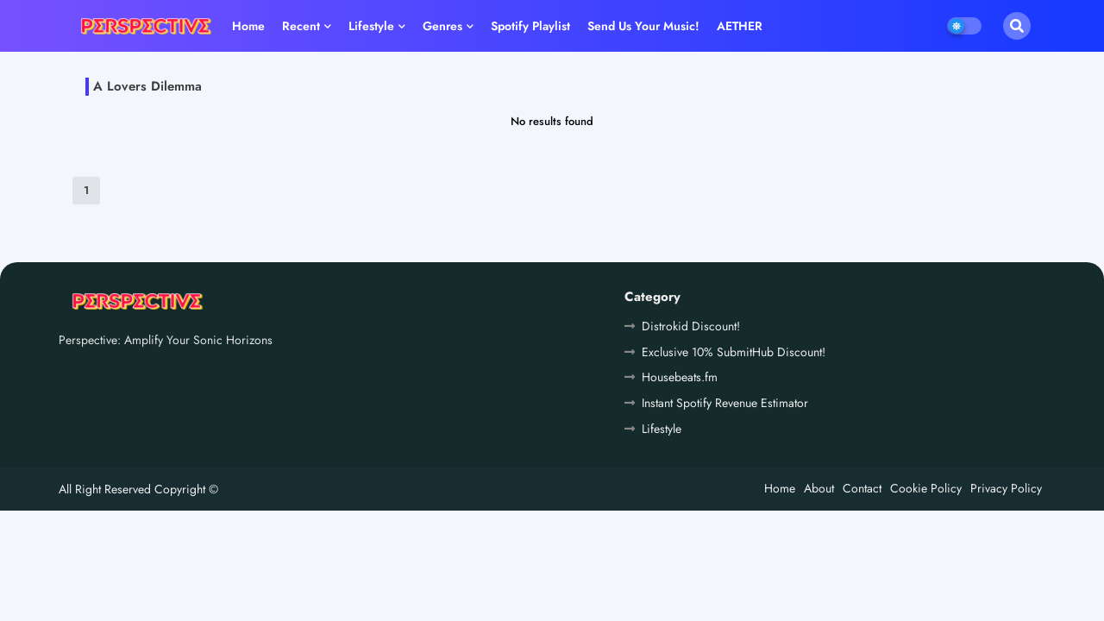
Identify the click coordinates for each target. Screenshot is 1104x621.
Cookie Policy (926, 488)
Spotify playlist (530, 25)
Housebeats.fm (680, 377)
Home (248, 25)
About (819, 488)
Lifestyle (371, 25)
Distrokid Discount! (691, 326)
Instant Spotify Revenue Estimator (725, 402)
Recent (301, 25)
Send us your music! (643, 25)
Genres (442, 25)
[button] (1017, 26)
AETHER (739, 25)
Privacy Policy (1006, 488)
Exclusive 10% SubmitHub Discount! (733, 352)
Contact (862, 488)
